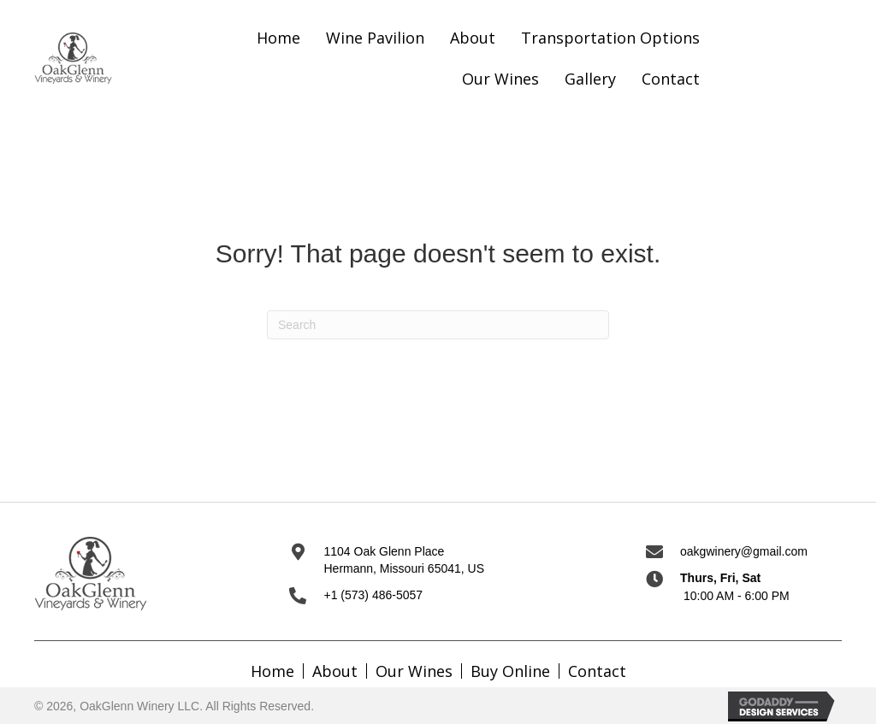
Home (272, 671)
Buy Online (510, 671)
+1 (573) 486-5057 (373, 595)
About (335, 671)
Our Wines (414, 671)
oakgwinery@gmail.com (744, 551)
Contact (597, 671)
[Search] (438, 324)
